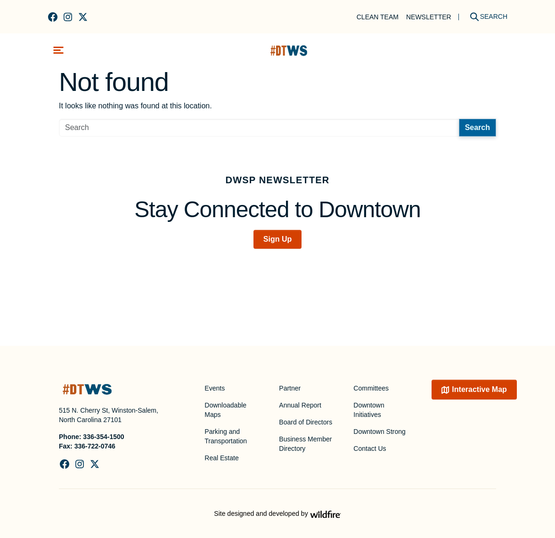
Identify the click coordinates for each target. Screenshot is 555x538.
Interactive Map (479, 389)
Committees (371, 388)
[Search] (485, 17)
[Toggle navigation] (58, 50)
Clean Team (378, 17)
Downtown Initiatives (368, 409)
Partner (290, 388)
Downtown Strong (379, 431)
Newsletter (428, 17)
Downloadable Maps (225, 409)
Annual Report (300, 405)
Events (214, 388)
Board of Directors (305, 422)
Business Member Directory (305, 443)
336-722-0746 (94, 446)
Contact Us (369, 448)
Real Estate (221, 458)
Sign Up (277, 239)
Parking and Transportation (225, 436)
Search (477, 127)
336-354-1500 (103, 436)
